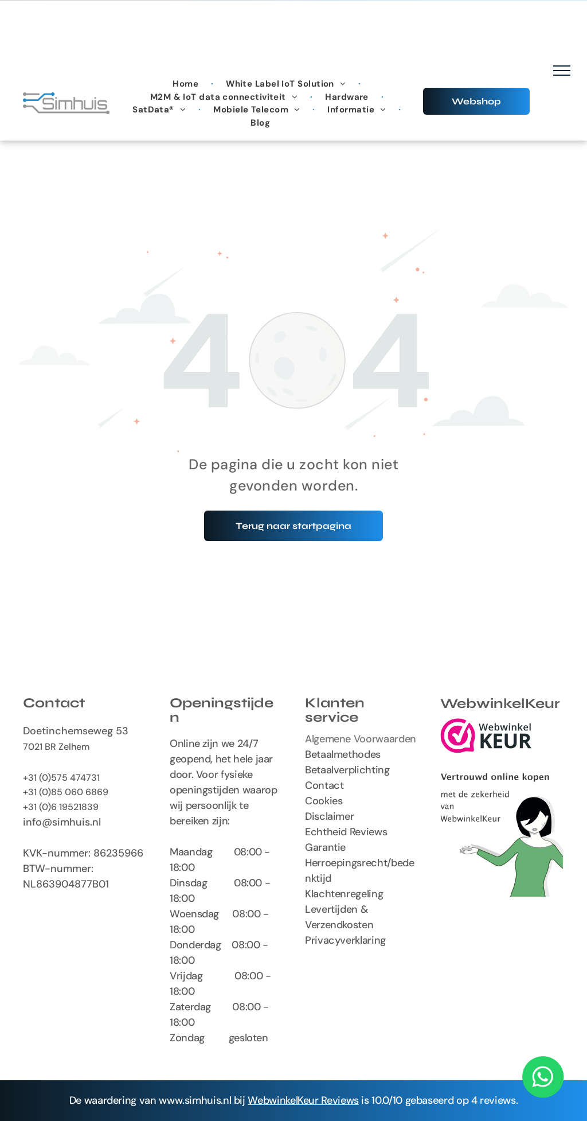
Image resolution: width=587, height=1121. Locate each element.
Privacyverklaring (345, 940)
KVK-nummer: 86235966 (83, 853)
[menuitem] (186, 84)
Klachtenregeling (344, 894)
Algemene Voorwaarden (360, 739)
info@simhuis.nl (62, 822)
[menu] (562, 70)
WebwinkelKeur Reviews (303, 1100)
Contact (324, 785)
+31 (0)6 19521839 (61, 807)
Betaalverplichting (347, 770)
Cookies (323, 801)
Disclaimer (329, 816)
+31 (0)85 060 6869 (65, 792)
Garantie (325, 847)
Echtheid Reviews (346, 832)
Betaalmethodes (343, 754)
